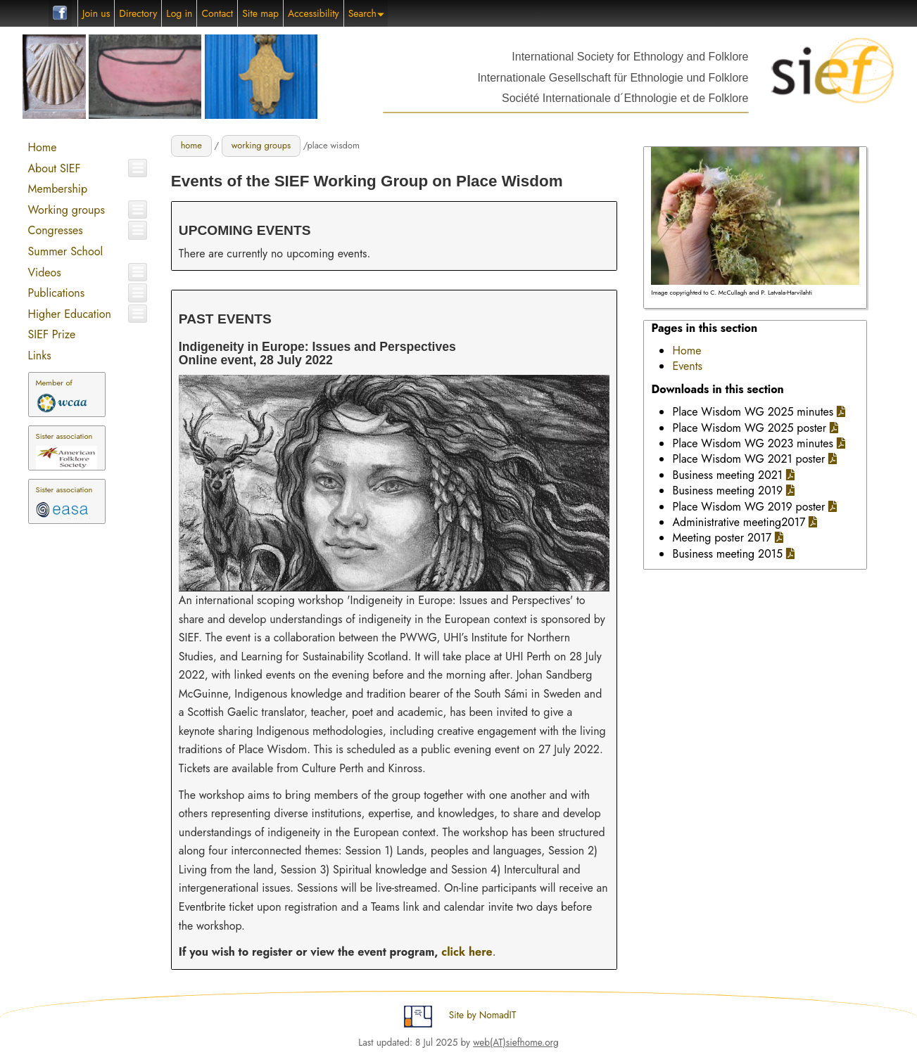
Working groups (65, 210)
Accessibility (313, 13)
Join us (96, 13)
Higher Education (68, 314)
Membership (57, 189)
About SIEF (53, 168)
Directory (138, 13)
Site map (260, 13)
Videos (44, 272)
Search (366, 13)
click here (466, 952)
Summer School (65, 251)
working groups (261, 145)
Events (687, 366)
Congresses (54, 230)
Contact (217, 13)
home (191, 145)
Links (39, 355)
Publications (55, 293)
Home (41, 147)
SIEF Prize (51, 334)
